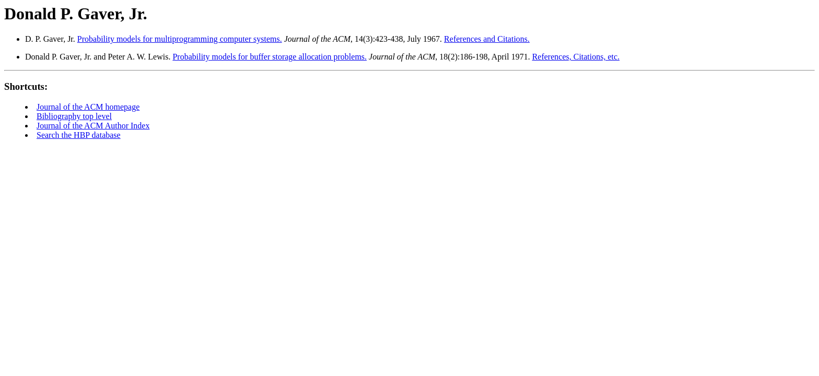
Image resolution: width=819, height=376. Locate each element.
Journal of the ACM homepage (88, 106)
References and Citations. (487, 38)
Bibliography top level (74, 116)
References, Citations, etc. (576, 56)
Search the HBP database (79, 135)
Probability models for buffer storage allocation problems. (269, 56)
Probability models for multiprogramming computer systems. (179, 38)
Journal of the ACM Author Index (93, 125)
